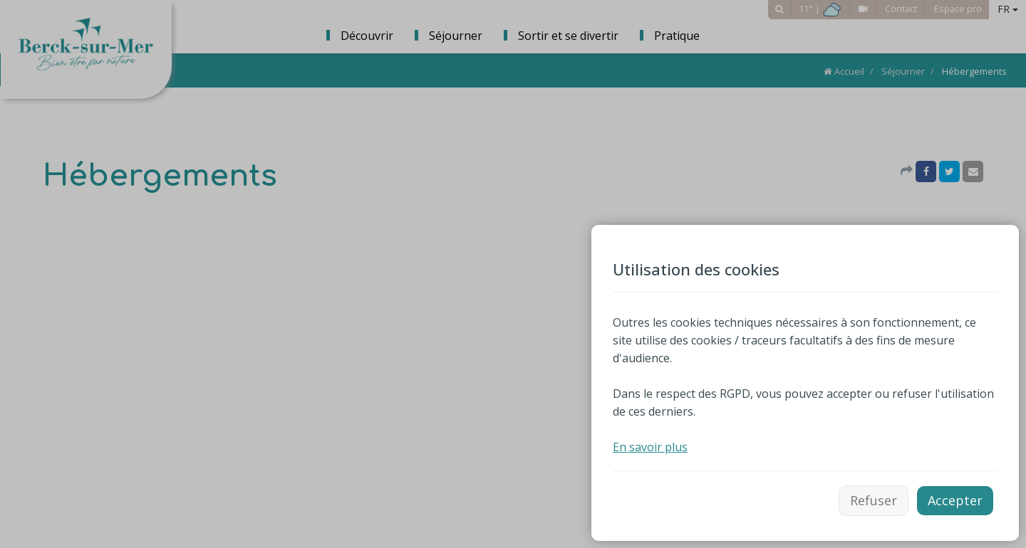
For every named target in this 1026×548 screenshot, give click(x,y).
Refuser (873, 500)
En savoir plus (650, 447)
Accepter (955, 500)
